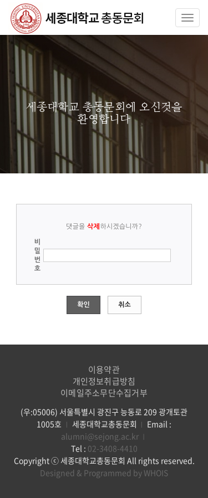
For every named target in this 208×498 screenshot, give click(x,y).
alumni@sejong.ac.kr (100, 435)
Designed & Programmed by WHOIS (104, 472)
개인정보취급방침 (104, 381)
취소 (124, 304)
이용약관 (104, 369)
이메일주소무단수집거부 (104, 393)
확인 (83, 304)
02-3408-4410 (113, 448)
